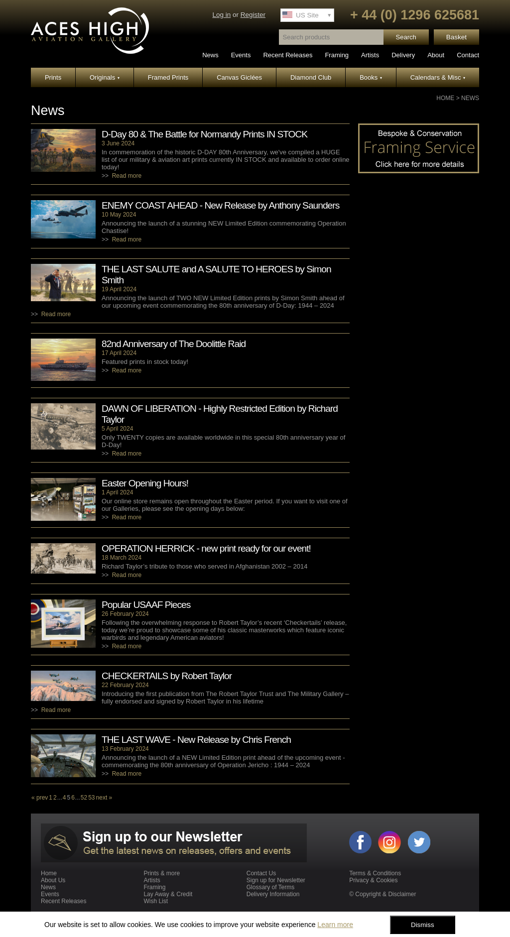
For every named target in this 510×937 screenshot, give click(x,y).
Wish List (155, 901)
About (435, 55)
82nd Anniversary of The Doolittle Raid (174, 344)
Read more (126, 175)
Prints (53, 77)
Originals (105, 77)
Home (445, 98)
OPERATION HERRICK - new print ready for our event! (206, 548)
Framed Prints (168, 77)
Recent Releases (287, 55)
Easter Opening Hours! (145, 483)
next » (104, 797)
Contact (468, 55)
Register (253, 14)
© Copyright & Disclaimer (382, 894)
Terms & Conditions (375, 873)
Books (371, 77)
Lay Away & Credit (167, 894)
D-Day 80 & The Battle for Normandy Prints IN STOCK (204, 134)
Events (241, 55)
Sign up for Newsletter (276, 880)
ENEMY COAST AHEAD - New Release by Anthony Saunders (220, 205)
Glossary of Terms (270, 887)
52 (84, 797)
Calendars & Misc (437, 77)
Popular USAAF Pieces (146, 604)
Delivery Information (273, 894)
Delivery (403, 55)
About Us (53, 880)
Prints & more (161, 873)
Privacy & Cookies (373, 880)
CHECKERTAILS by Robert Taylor (167, 676)
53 (91, 797)
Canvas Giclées (239, 77)
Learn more (335, 925)
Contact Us (261, 873)
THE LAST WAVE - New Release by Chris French (196, 739)
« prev (39, 797)
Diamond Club (310, 77)
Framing (337, 55)
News (210, 55)
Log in (221, 14)
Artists (370, 55)
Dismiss (422, 925)
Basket (456, 37)
